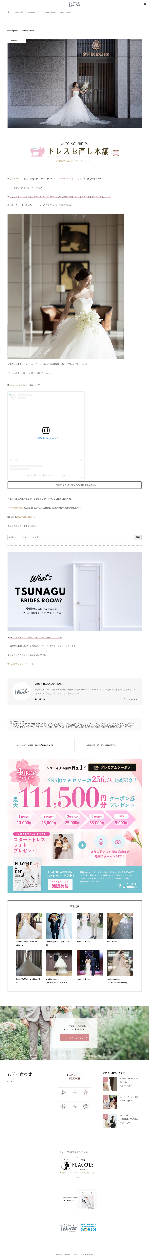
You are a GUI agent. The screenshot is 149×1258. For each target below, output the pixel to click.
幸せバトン (70, 727)
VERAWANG (25, 723)
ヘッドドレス (81, 725)
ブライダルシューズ (59, 725)
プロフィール (129, 699)
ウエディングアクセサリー (63, 723)
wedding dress (18, 722)
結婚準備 (113, 727)
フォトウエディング (23, 725)
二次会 (50, 727)
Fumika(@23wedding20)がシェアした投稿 (46, 475)
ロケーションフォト (94, 725)
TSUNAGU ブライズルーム (21, 664)
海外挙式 (90, 727)
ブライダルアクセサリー (41, 725)
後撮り (77, 727)
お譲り (38, 723)
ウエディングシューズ (82, 723)
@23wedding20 (16, 178)
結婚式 (97, 727)
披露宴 (83, 727)
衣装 (129, 727)
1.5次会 (16, 723)
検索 (138, 537)
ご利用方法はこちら (74, 1037)
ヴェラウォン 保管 (121, 725)
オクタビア (96, 723)
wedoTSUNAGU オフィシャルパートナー (74, 161)
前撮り (56, 727)
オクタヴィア (107, 723)
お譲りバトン (47, 723)
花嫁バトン (122, 727)
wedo (33, 723)
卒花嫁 (62, 727)
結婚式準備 (105, 727)
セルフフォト (118, 723)
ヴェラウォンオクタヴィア (36, 727)
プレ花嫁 (71, 725)
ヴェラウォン (108, 725)
